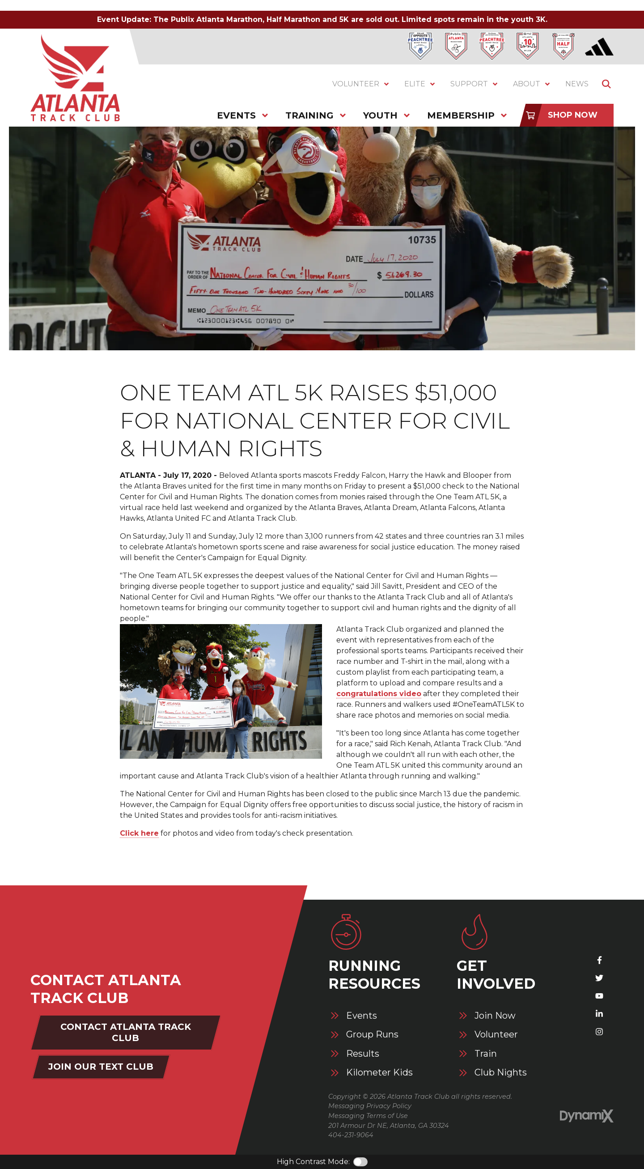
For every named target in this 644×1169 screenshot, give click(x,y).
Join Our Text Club (100, 1066)
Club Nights (501, 1072)
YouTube (599, 996)
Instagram (599, 1032)
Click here (139, 833)
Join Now (495, 1016)
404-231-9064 (350, 1135)
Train (486, 1054)
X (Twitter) (599, 978)
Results (362, 1054)
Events (361, 1016)
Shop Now (572, 115)
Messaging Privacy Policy (369, 1106)
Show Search (606, 84)
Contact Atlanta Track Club (125, 1032)
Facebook (599, 960)
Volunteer (496, 1034)
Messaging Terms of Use (368, 1116)
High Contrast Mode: (313, 1161)
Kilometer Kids (379, 1072)
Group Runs (372, 1034)
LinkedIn (599, 1014)
